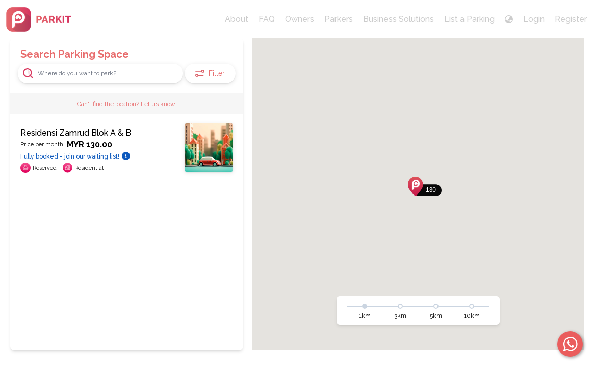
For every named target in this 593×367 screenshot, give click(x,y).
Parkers (338, 19)
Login (534, 19)
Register (571, 19)
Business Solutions (398, 19)
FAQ (267, 19)
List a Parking (469, 19)
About (236, 19)
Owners (299, 19)
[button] (425, 186)
